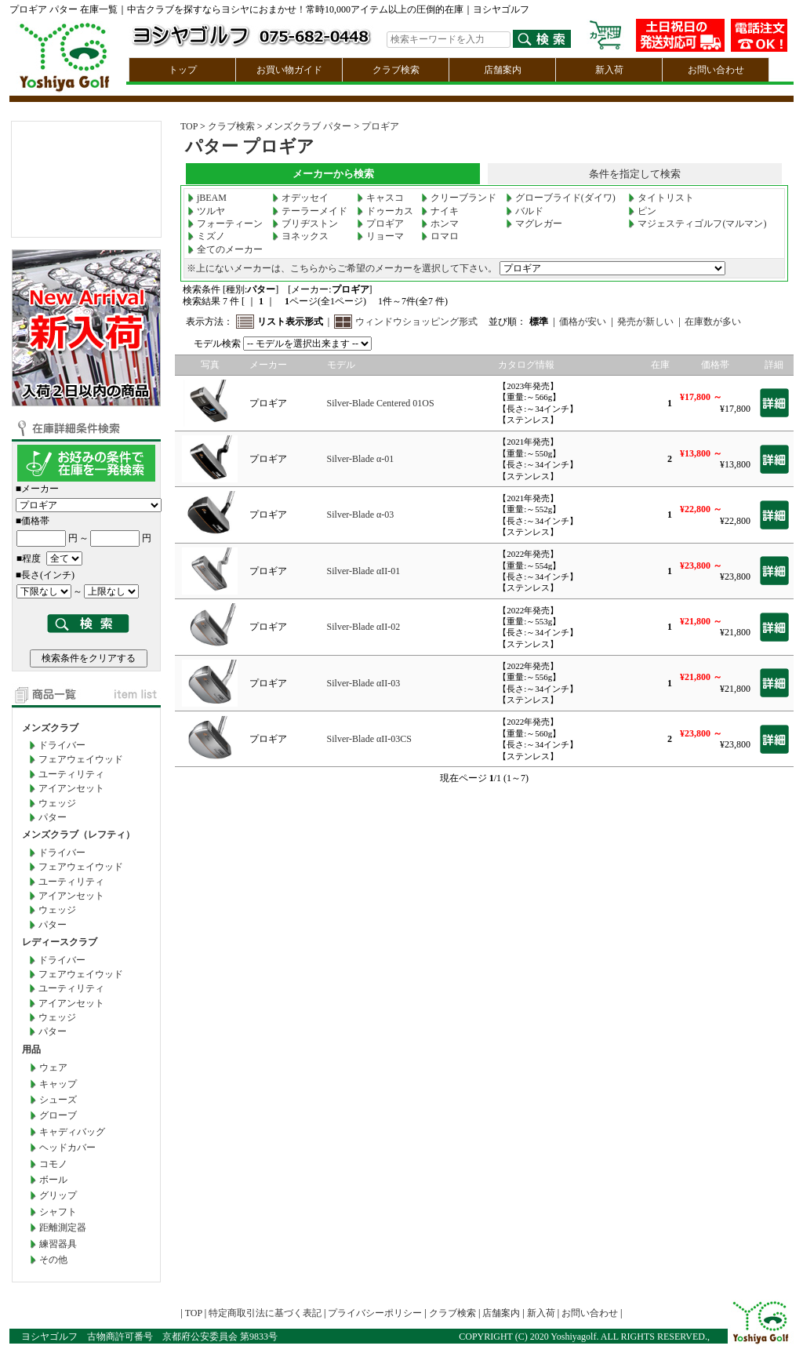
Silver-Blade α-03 (360, 514)
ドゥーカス (385, 210)
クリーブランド (458, 197)
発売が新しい (645, 321)
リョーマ (380, 236)
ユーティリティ (71, 774)
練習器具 (58, 1243)
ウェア (53, 1067)
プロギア (380, 126)
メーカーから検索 (333, 174)
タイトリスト (661, 197)
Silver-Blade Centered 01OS (380, 403)
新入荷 (609, 69)
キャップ (58, 1083)
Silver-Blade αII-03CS (369, 738)
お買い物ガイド (289, 69)
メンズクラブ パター (307, 126)
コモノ (53, 1163)
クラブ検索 (396, 69)
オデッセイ (300, 197)
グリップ (58, 1195)
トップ (183, 69)
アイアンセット (71, 788)
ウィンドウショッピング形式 (416, 321)
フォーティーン (225, 223)
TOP (189, 126)
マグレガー (534, 223)
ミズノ (206, 236)
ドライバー (61, 745)
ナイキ (440, 210)
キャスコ (380, 197)
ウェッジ (57, 803)
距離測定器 (62, 1227)
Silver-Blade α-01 (360, 458)
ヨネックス (300, 236)
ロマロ (440, 236)
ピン (642, 210)
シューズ (58, 1099)
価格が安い (582, 321)
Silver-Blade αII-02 (364, 626)
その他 (53, 1259)
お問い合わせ (716, 69)
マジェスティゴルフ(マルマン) (697, 223)
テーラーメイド (309, 210)
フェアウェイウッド (80, 759)
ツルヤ (206, 210)
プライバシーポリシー (375, 1313)
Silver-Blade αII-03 (364, 683)
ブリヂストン (305, 223)
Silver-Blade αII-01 (364, 571)
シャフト (58, 1211)
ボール (53, 1179)
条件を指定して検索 (635, 174)
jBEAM (207, 197)
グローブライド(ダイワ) (561, 197)
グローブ (58, 1115)
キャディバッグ (72, 1131)
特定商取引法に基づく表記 (265, 1313)
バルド (524, 210)
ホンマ (440, 223)
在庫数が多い (713, 321)
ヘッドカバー (67, 1147)
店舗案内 (502, 69)
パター (52, 817)
